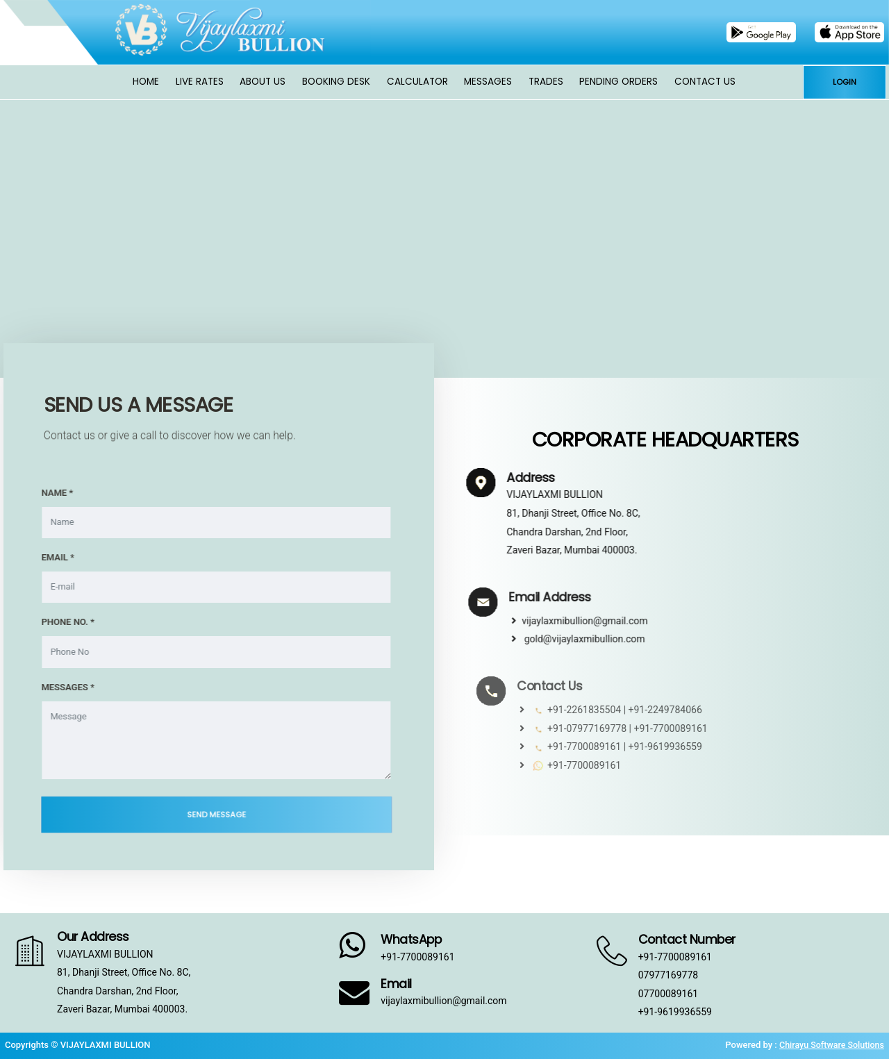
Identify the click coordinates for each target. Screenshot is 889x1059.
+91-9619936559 (675, 1011)
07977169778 (668, 975)
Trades (546, 81)
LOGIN (844, 81)
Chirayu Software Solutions (829, 1045)
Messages (488, 81)
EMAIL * (49, 557)
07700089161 (668, 993)
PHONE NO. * (59, 622)
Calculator (417, 81)
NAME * (49, 492)
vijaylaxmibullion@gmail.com (597, 620)
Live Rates (200, 81)
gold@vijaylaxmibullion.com (596, 638)
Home (146, 81)
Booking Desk (336, 81)
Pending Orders (618, 81)
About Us (262, 81)
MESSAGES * (59, 687)
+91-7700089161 (417, 956)
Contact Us (705, 81)
